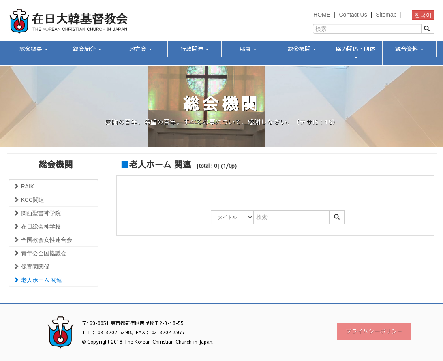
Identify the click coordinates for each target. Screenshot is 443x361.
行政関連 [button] (194, 49)
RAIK (23, 186)
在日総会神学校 (37, 226)
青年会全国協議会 (39, 253)
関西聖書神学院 (37, 213)
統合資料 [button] (409, 49)
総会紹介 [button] (87, 49)
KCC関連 (29, 200)
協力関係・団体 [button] (355, 51)
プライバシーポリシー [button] (374, 331)
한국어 (423, 15)
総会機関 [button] (302, 49)
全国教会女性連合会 (42, 240)
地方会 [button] (140, 49)
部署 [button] (248, 49)
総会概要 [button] (33, 49)
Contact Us (353, 14)
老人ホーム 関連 (37, 280)
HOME (321, 14)
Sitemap (386, 14)
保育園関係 (31, 266)
